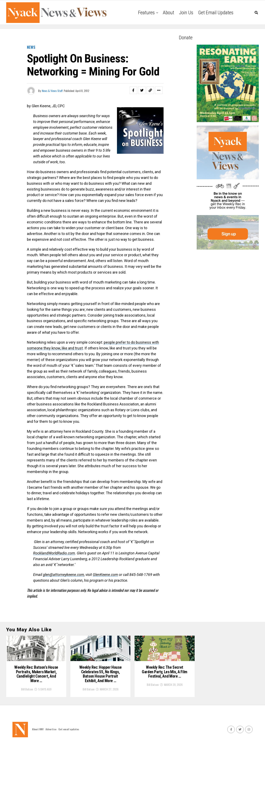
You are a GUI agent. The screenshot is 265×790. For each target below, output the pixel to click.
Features (146, 12)
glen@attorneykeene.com (63, 574)
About (168, 12)
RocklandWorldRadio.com (54, 553)
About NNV (37, 773)
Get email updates (215, 12)
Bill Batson (27, 728)
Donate (186, 38)
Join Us (186, 12)
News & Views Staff (52, 90)
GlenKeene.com (105, 574)
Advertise (51, 773)
